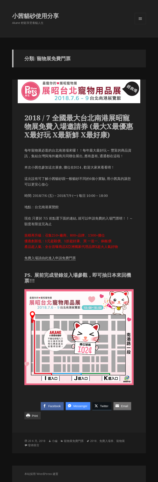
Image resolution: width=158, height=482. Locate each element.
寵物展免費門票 (74, 441)
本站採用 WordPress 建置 (41, 474)
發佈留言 (33, 445)
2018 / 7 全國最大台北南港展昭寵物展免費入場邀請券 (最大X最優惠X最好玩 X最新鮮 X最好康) (78, 126)
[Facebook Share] (52, 406)
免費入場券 (106, 441)
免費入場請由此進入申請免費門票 (50, 258)
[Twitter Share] (101, 406)
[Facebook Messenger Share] (78, 406)
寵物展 (120, 441)
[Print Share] (32, 415)
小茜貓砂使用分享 (35, 16)
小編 (54, 441)
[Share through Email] (122, 406)
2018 (93, 441)
